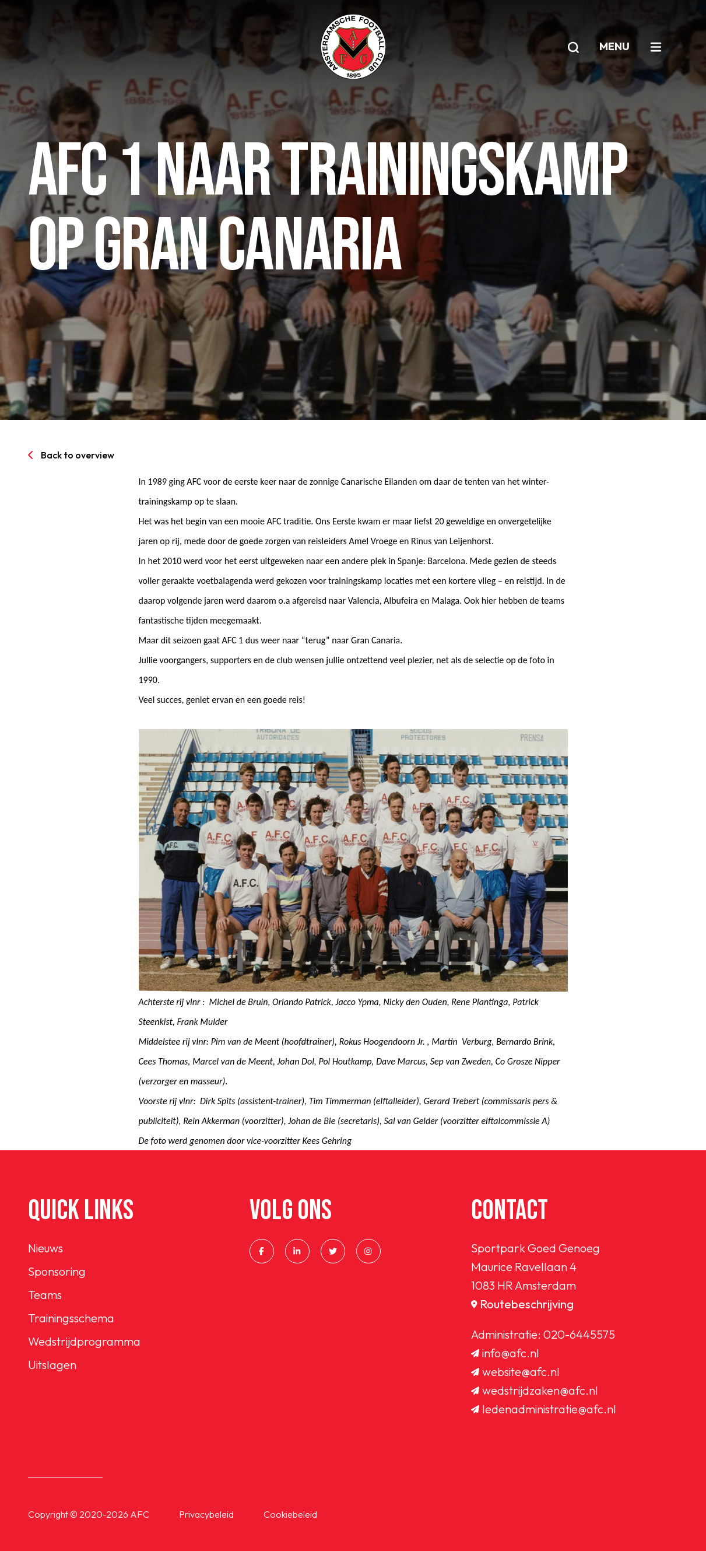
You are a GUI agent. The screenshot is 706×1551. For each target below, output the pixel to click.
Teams (45, 1294)
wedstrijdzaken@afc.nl (534, 1390)
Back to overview (71, 455)
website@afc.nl (515, 1371)
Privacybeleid (206, 1514)
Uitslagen (52, 1364)
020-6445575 (579, 1334)
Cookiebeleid (290, 1514)
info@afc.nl (505, 1353)
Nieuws (45, 1248)
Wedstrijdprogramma (84, 1341)
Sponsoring (57, 1271)
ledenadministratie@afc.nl (543, 1409)
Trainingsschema (71, 1318)
